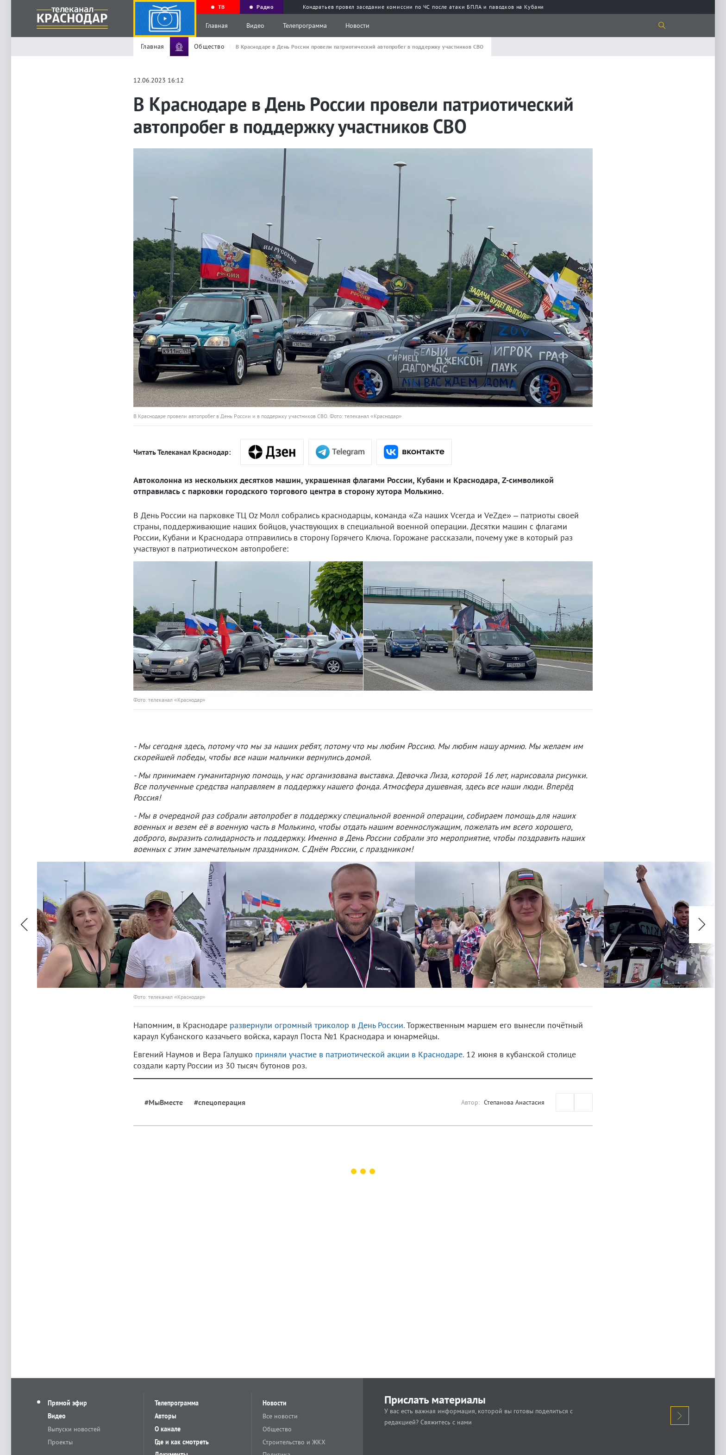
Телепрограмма (305, 25)
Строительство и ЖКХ (294, 1442)
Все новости (280, 1416)
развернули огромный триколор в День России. (317, 1025)
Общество (277, 1429)
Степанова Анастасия (514, 1102)
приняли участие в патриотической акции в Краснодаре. (359, 1054)
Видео (255, 25)
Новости (357, 25)
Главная (217, 25)
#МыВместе (163, 1102)
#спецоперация (219, 1102)
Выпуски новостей (74, 1429)
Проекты (60, 1442)
